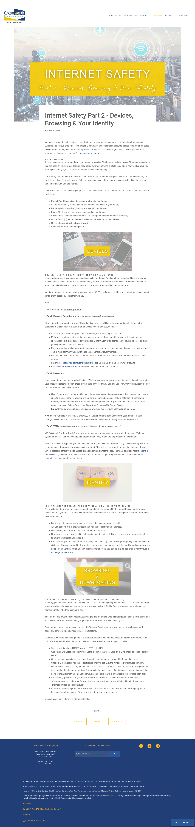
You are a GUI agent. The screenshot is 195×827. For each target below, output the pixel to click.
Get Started (182, 822)
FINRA (109, 796)
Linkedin (117, 721)
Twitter (97, 721)
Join (115, 754)
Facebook (78, 721)
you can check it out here (90, 153)
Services (144, 16)
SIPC (114, 796)
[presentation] (94, 765)
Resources (156, 16)
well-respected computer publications (76, 363)
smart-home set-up (68, 366)
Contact (169, 16)
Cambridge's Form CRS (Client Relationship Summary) (42, 809)
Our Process (130, 16)
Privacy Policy (27, 803)
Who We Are (115, 16)
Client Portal (183, 16)
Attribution (26, 814)
